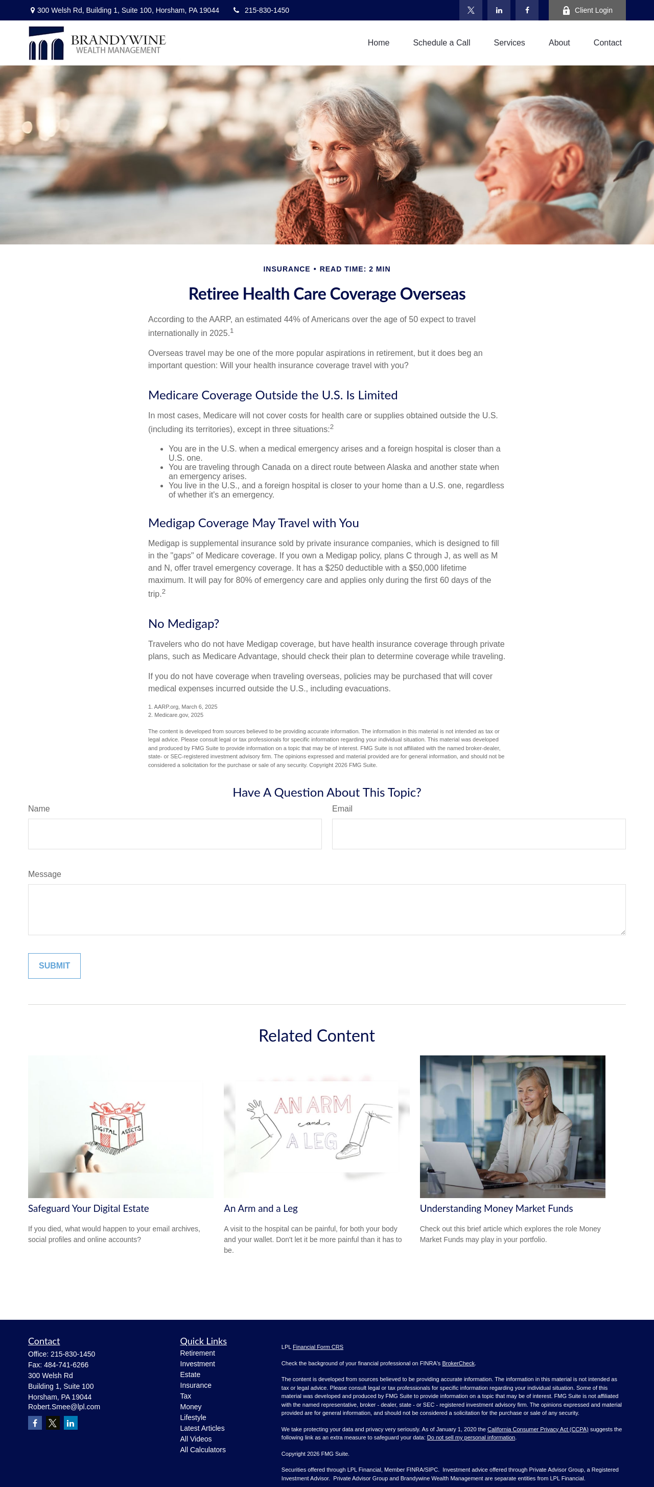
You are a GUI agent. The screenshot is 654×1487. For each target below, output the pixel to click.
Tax (186, 1396)
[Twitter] (470, 10)
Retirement (197, 1353)
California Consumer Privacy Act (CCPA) (538, 1429)
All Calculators (203, 1450)
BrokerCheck (458, 1363)
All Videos (196, 1439)
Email (342, 808)
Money (191, 1407)
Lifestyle (193, 1417)
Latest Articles (202, 1428)
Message (44, 874)
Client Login (587, 10)
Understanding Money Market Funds (496, 1208)
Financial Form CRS (318, 1347)
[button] (379, 43)
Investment (197, 1364)
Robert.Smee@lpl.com (64, 1407)
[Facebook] (527, 10)
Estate (190, 1374)
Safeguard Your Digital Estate (88, 1208)
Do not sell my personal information (471, 1437)
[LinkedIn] (498, 10)
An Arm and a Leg (260, 1208)
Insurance (196, 1385)
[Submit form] (54, 966)
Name (39, 808)
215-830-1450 (260, 10)
